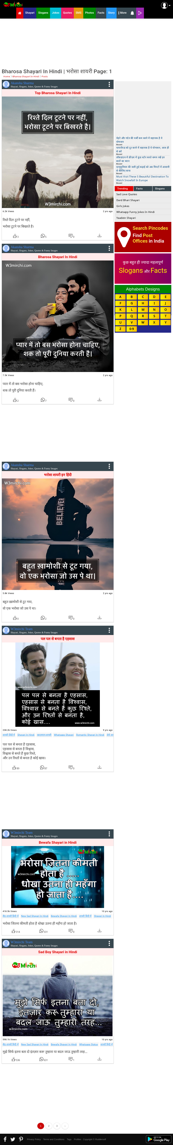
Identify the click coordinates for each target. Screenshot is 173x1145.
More (122, 13)
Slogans (160, 188)
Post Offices (143, 238)
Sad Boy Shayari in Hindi (57, 952)
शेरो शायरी (111, 734)
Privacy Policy (34, 1139)
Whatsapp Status (88, 1044)
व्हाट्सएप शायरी (44, 734)
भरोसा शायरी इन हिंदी (57, 475)
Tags (69, 1139)
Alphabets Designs (143, 289)
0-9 (131, 329)
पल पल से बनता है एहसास (58, 639)
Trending (122, 188)
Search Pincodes (150, 228)
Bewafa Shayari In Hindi (64, 916)
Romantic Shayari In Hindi (90, 734)
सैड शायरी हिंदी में (11, 916)
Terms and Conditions (53, 1139)
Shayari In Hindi (25, 734)
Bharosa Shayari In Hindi (57, 257)
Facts (139, 188)
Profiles (77, 1139)
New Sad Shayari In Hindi (34, 916)
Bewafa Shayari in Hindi (58, 842)
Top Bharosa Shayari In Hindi (58, 93)
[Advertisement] (86, 43)
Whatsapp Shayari (64, 734)
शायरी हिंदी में (9, 734)
